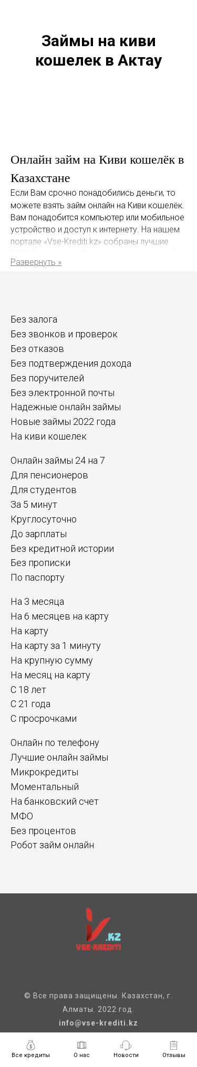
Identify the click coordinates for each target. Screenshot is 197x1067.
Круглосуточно (44, 519)
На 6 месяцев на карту (60, 616)
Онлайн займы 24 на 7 (58, 460)
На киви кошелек (49, 436)
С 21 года (30, 703)
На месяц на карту (50, 674)
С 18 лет (28, 689)
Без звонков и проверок (64, 333)
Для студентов (44, 489)
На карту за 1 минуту (56, 645)
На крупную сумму (52, 660)
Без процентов (43, 830)
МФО (22, 815)
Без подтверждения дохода (71, 363)
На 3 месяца (37, 601)
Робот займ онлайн (52, 844)
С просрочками (44, 718)
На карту (29, 630)
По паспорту (38, 577)
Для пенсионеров (49, 475)
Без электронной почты (63, 392)
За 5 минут (34, 504)
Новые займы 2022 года (63, 421)
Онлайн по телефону (55, 742)
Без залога (34, 319)
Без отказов (37, 348)
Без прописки (40, 562)
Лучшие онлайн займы (59, 757)
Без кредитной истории (62, 548)
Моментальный (45, 786)
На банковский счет (55, 801)
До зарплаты (39, 533)
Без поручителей (47, 377)
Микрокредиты (44, 771)
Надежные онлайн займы (66, 406)
